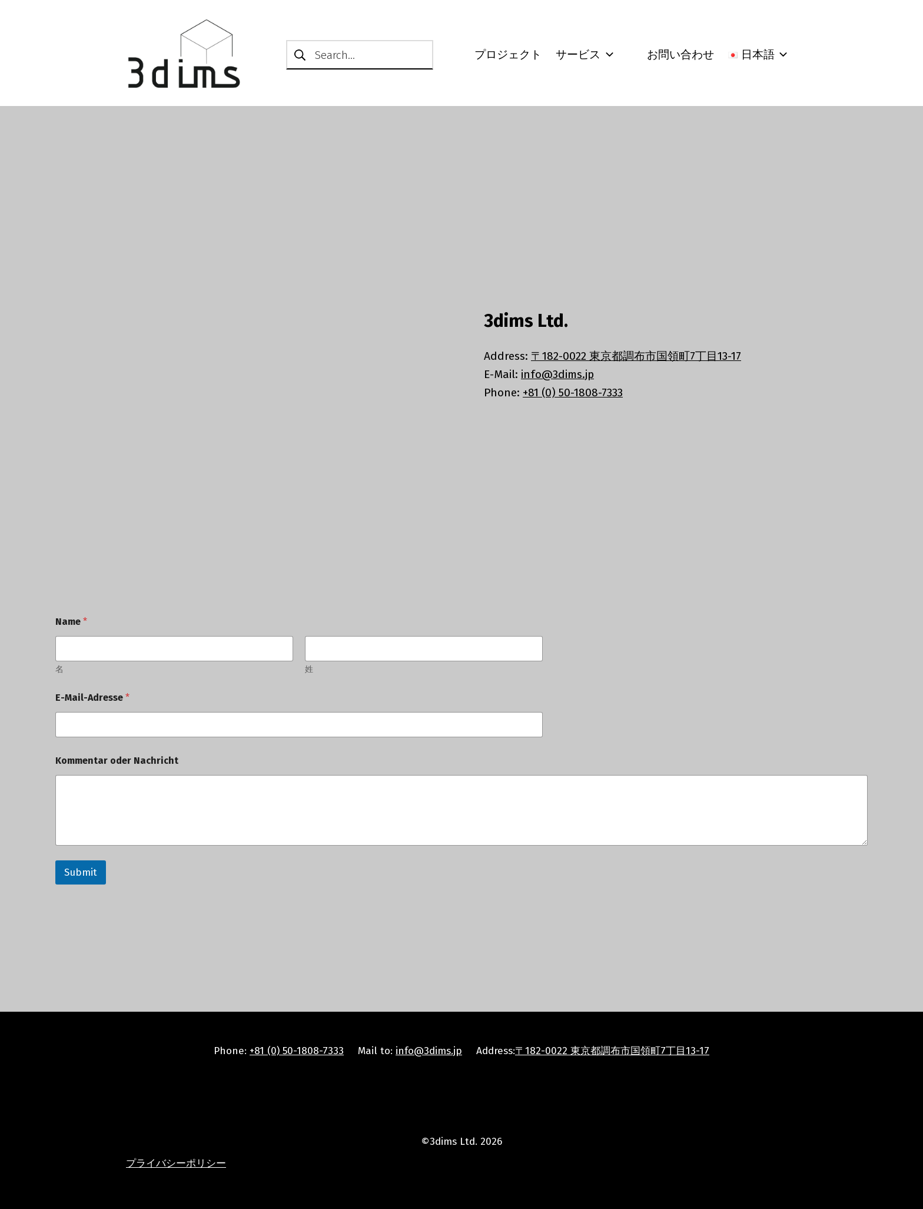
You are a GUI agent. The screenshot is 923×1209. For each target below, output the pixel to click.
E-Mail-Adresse (92, 697)
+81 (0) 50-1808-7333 (573, 392)
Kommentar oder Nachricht (116, 760)
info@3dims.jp (557, 374)
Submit (80, 872)
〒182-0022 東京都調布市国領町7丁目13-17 (636, 356)
